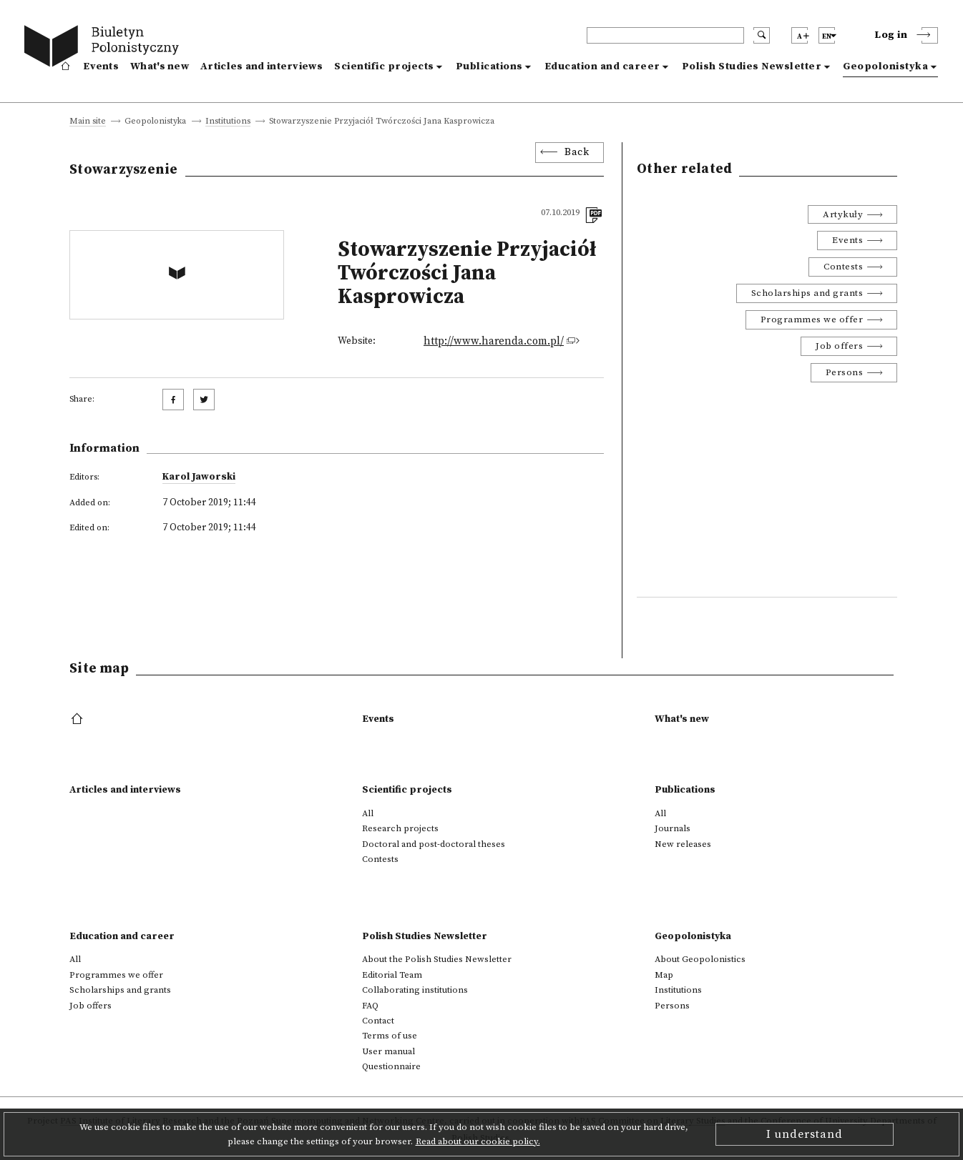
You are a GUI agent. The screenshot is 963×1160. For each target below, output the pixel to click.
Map (664, 975)
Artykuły (843, 214)
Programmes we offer (812, 319)
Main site (87, 122)
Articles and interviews (261, 66)
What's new (159, 66)
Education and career (602, 66)
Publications (489, 66)
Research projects (400, 828)
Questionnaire (391, 1066)
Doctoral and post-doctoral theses (433, 844)
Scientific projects (384, 66)
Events (101, 66)
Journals (672, 828)
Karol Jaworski (198, 476)
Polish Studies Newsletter (752, 66)
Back (576, 152)
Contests (843, 266)
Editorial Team (392, 975)
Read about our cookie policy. (478, 1141)
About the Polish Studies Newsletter (437, 959)
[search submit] (761, 35)
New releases (683, 844)
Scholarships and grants (807, 293)
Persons (845, 372)
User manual (388, 1051)
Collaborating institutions (415, 990)
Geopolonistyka (885, 66)
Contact (378, 1020)
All (367, 813)
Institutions (227, 122)
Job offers (839, 346)
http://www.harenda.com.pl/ (494, 341)
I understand (804, 1134)
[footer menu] (78, 719)
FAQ (370, 1005)
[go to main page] (105, 48)
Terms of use (389, 1035)
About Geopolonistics (700, 959)
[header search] (665, 35)
